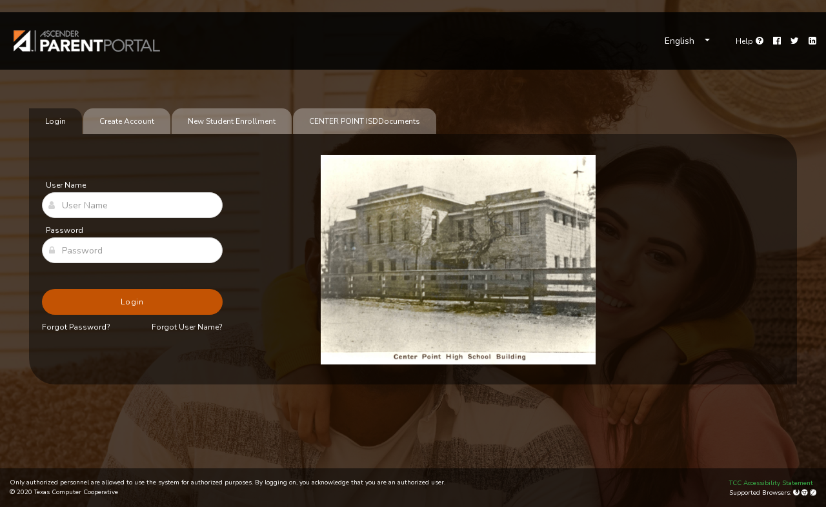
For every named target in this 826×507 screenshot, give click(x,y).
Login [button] (133, 302)
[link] (87, 40)
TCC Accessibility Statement (771, 483)
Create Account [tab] (126, 121)
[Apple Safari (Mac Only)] (813, 492)
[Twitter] (795, 41)
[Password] (132, 250)
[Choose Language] (687, 41)
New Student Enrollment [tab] (232, 121)
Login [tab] (55, 121)
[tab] (364, 121)
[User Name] (132, 205)
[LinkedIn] (812, 41)
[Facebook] (777, 41)
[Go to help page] (749, 41)
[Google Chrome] (805, 492)
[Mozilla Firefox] (797, 492)
